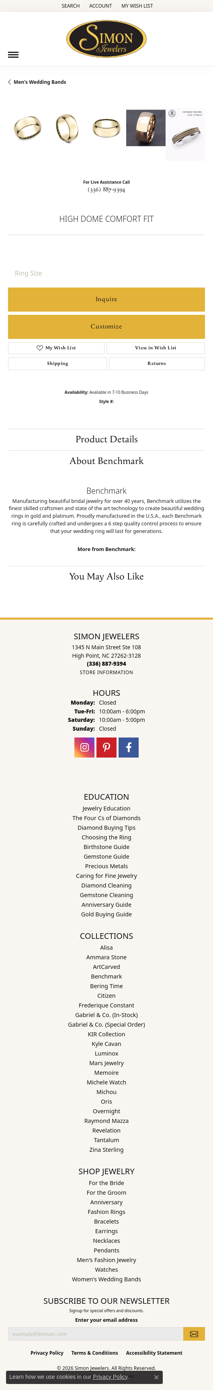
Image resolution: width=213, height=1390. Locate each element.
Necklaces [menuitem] (106, 1240)
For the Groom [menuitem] (107, 1192)
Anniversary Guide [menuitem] (106, 904)
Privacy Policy (47, 1352)
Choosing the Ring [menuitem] (106, 837)
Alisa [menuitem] (106, 947)
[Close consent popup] (156, 1377)
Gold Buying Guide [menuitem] (106, 914)
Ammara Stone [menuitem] (106, 957)
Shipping (57, 364)
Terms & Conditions (95, 1352)
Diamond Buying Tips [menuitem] (106, 827)
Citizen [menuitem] (106, 995)
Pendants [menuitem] (106, 1250)
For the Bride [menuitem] (106, 1183)
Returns (156, 364)
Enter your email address (106, 1320)
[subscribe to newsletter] (194, 1334)
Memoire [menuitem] (106, 1072)
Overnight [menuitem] (106, 1111)
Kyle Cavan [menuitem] (106, 1044)
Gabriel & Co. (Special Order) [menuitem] (106, 1024)
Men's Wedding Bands (40, 82)
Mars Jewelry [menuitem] (106, 1063)
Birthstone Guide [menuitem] (107, 847)
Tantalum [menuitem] (106, 1140)
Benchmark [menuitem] (106, 976)
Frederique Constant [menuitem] (106, 1005)
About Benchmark (106, 461)
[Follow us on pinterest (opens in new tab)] (106, 748)
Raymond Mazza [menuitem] (106, 1121)
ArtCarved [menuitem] (106, 967)
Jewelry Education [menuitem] (106, 808)
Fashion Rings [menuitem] (106, 1212)
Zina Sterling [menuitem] (107, 1149)
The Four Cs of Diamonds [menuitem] (106, 818)
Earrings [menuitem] (106, 1231)
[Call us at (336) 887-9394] (106, 663)
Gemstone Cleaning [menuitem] (106, 895)
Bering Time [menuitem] (106, 986)
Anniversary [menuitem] (106, 1202)
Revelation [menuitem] (106, 1130)
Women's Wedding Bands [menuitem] (106, 1279)
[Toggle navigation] (13, 55)
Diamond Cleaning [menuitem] (106, 885)
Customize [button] (106, 326)
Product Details (107, 440)
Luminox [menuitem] (107, 1053)
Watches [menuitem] (106, 1269)
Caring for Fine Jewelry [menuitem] (106, 875)
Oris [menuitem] (106, 1101)
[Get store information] (106, 672)
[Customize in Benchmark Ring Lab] (185, 134)
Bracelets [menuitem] (106, 1221)
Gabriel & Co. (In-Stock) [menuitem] (106, 1015)
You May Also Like (106, 577)
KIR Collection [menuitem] (106, 1034)
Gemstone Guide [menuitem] (106, 856)
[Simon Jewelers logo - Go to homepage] (106, 36)
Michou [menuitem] (106, 1092)
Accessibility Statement (154, 1352)
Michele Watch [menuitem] (106, 1082)
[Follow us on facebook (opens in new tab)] (129, 748)
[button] (70, 6)
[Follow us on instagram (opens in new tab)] (84, 748)
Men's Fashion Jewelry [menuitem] (106, 1260)
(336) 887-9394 (106, 189)
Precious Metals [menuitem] (106, 866)
